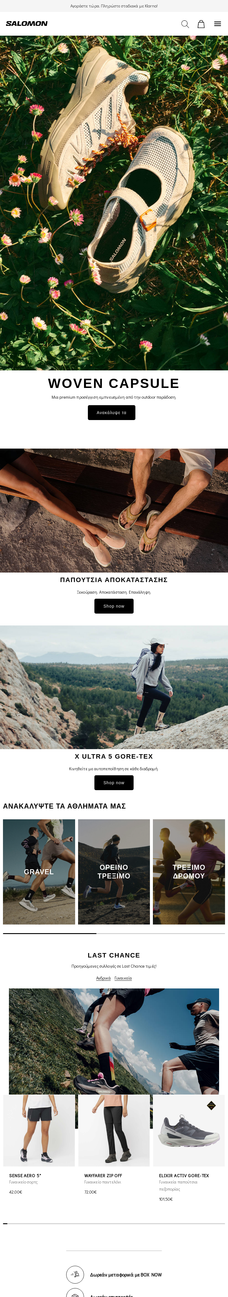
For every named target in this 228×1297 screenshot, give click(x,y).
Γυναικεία (123, 978)
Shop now (113, 606)
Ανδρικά (103, 978)
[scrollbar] (114, 933)
